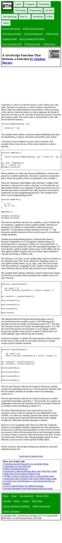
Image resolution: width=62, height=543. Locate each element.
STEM (50, 17)
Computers (30, 4)
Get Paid (49, 10)
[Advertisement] (21, 84)
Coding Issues (49, 44)
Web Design (20, 10)
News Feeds (37, 523)
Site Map (7, 523)
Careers (18, 4)
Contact (25, 523)
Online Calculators (11, 533)
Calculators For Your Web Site (17, 488)
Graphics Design (9, 39)
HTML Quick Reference (33, 28)
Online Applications (41, 528)
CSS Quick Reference (11, 34)
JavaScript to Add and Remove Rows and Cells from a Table (30, 493)
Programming (35, 10)
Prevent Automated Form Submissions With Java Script (28, 510)
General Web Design (11, 28)
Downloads (38, 17)
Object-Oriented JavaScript (15, 490)
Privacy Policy (42, 517)
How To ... (24, 17)
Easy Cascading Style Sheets (32, 39)
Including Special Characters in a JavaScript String (25, 485)
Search (6, 23)
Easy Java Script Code (12, 44)
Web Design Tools (32, 44)
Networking (44, 4)
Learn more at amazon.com (31, 478)
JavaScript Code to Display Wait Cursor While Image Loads (29, 500)
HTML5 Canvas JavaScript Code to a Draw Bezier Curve (28, 498)
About (14, 517)
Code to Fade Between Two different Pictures (23, 507)
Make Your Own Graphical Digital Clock (21, 495)
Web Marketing (9, 17)
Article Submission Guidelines (16, 528)
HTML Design (52, 34)
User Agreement (26, 517)
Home (6, 517)
